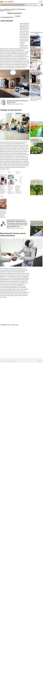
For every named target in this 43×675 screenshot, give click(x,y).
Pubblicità (40, 361)
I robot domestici (6, 21)
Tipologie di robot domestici (11, 110)
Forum (26, 4)
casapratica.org (7, 9)
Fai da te (14, 9)
